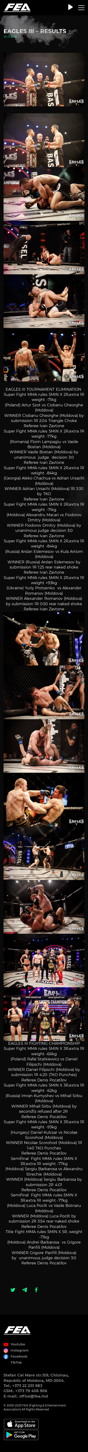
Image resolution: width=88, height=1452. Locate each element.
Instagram (20, 1350)
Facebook (19, 1356)
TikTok (16, 1362)
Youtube (18, 1344)
